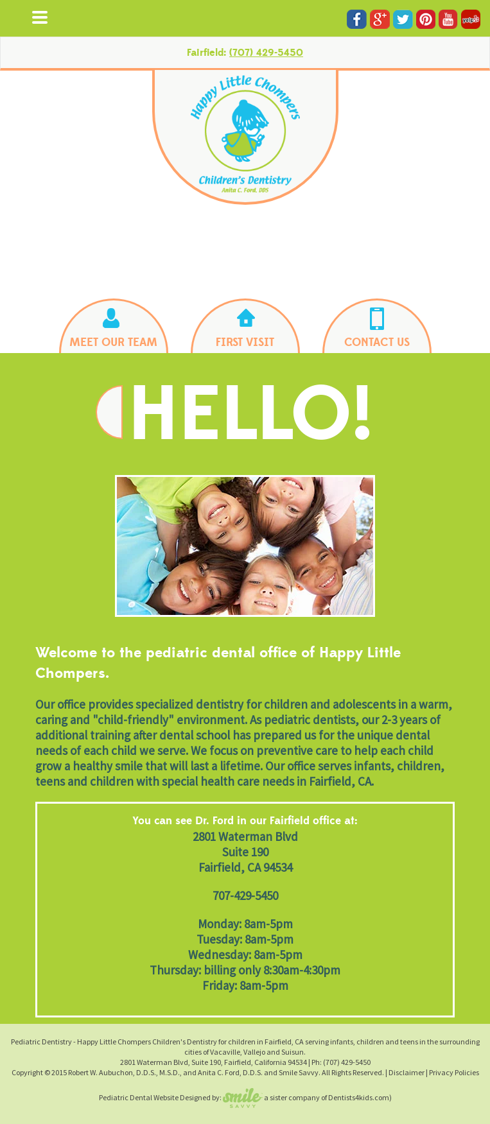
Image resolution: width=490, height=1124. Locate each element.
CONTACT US (377, 342)
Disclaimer (406, 1072)
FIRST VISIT (245, 342)
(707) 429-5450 (266, 52)
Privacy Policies (454, 1072)
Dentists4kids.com (358, 1097)
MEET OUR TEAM (113, 342)
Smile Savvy (299, 1072)
